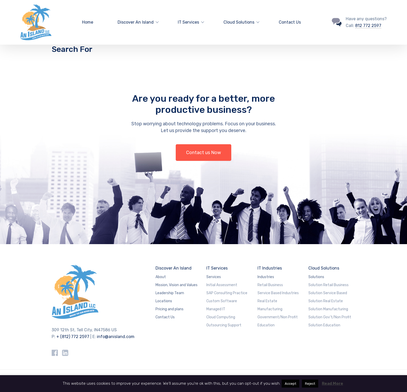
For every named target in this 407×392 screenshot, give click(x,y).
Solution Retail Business (328, 285)
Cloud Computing (220, 317)
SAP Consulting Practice (226, 293)
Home (87, 22)
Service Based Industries (278, 293)
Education (266, 325)
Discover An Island (173, 268)
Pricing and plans (169, 309)
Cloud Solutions (323, 268)
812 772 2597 (368, 25)
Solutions (316, 277)
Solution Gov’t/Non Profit (329, 317)
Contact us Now (203, 152)
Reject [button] (310, 384)
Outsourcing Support (223, 325)
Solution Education (324, 325)
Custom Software (221, 301)
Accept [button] (290, 384)
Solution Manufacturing (328, 309)
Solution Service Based (327, 293)
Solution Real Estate (325, 301)
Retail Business (270, 285)
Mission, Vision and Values (176, 285)
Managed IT (215, 309)
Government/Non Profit (277, 317)
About (160, 277)
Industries (265, 277)
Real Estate (267, 301)
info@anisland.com (115, 336)
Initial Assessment (221, 285)
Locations (163, 301)
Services (213, 277)
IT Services (217, 268)
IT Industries (269, 268)
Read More (332, 383)
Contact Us (290, 22)
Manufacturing (269, 309)
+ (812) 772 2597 (72, 336)
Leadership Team (169, 293)
